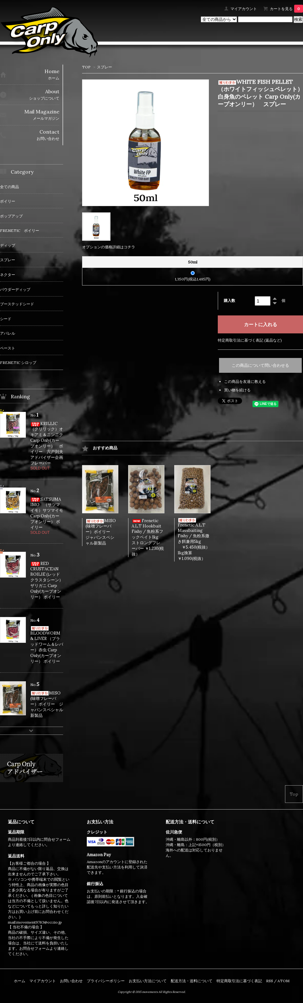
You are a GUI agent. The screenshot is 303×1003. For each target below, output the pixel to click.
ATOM (283, 980)
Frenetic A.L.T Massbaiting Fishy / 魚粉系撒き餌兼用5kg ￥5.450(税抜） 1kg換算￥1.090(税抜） (198, 539)
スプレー (104, 67)
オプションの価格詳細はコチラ (108, 247)
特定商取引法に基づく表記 (239, 980)
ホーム (19, 980)
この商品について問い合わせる (260, 365)
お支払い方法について (148, 980)
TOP (86, 67)
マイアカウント (243, 8)
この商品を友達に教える (245, 381)
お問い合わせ (71, 980)
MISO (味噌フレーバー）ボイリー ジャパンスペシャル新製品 (101, 532)
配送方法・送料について (191, 980)
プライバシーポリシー (106, 980)
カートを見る (286, 8)
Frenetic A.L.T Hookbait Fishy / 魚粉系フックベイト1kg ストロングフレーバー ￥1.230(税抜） (148, 537)
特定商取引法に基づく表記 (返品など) (250, 340)
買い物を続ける (237, 390)
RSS (269, 980)
